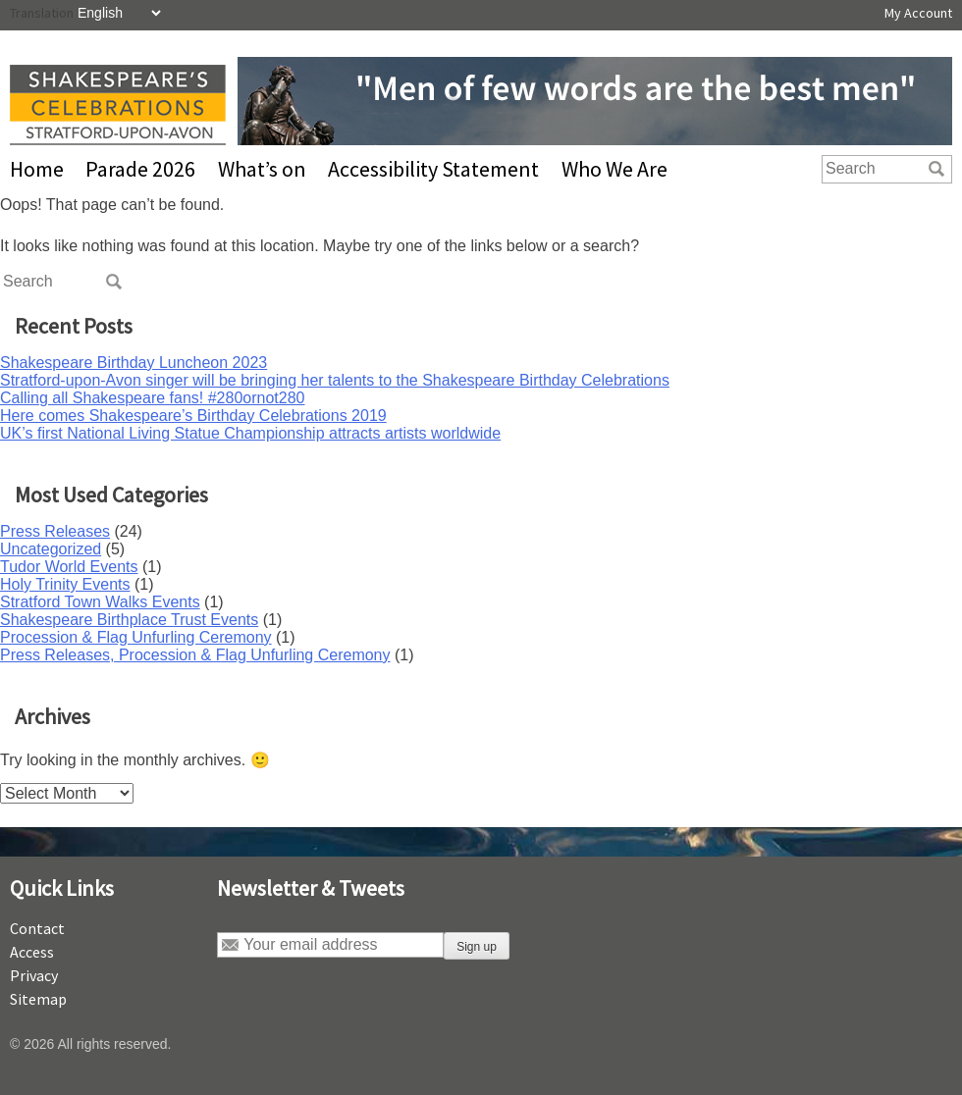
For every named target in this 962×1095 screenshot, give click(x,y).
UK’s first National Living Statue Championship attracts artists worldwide (250, 433)
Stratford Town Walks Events (100, 602)
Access (32, 952)
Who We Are (614, 168)
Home (37, 168)
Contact (37, 928)
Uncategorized (50, 549)
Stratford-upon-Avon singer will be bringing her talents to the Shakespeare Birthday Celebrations (334, 380)
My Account (918, 13)
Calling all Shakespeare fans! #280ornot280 (152, 398)
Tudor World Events (69, 566)
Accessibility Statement (433, 168)
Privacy (34, 975)
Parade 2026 (140, 168)
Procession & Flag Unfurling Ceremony (136, 637)
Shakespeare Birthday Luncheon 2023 (133, 362)
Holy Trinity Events (65, 584)
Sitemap (38, 999)
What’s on (262, 168)
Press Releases (55, 531)
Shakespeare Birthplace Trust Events (129, 619)
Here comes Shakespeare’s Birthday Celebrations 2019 (193, 415)
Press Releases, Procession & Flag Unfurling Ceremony (195, 655)
